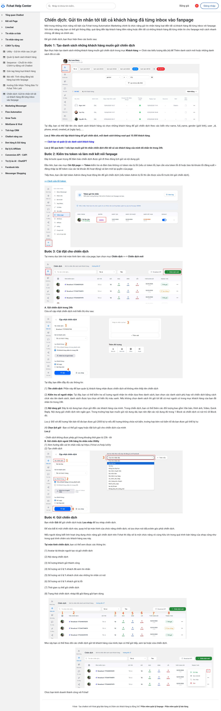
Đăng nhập (209, 6)
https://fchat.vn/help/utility (97, 444)
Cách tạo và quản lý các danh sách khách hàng (70, 141)
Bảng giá (184, 5)
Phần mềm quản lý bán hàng (176, 706)
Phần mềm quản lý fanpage (152, 706)
